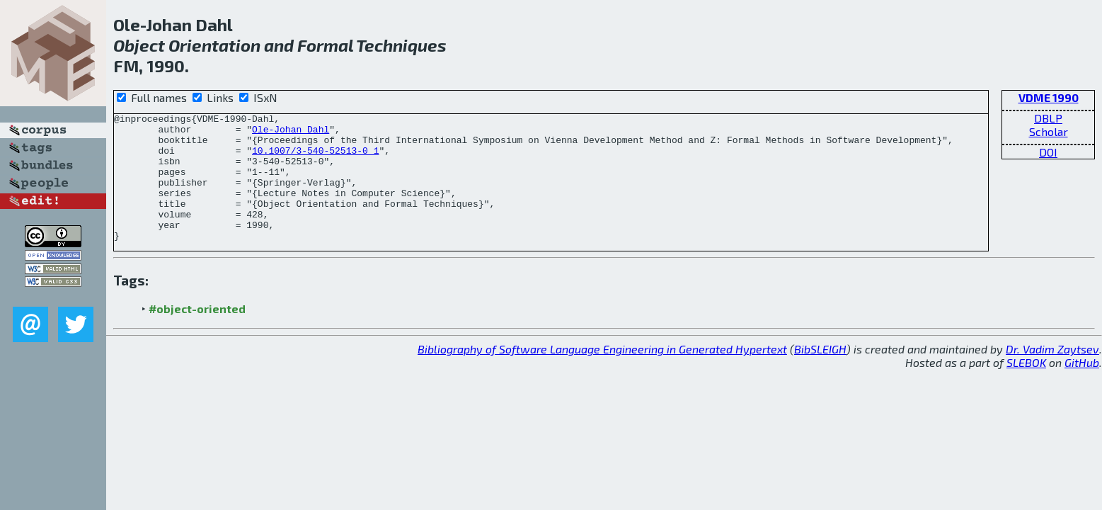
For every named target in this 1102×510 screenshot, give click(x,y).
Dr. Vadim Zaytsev (1052, 374)
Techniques (401, 45)
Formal (325, 45)
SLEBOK (1026, 388)
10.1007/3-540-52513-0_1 (315, 158)
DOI (1048, 152)
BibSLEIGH (820, 374)
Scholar (1048, 131)
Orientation (214, 45)
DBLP (1048, 118)
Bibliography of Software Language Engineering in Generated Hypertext (602, 374)
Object (139, 45)
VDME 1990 (1048, 97)
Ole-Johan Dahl (290, 133)
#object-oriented (197, 334)
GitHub (1081, 388)
